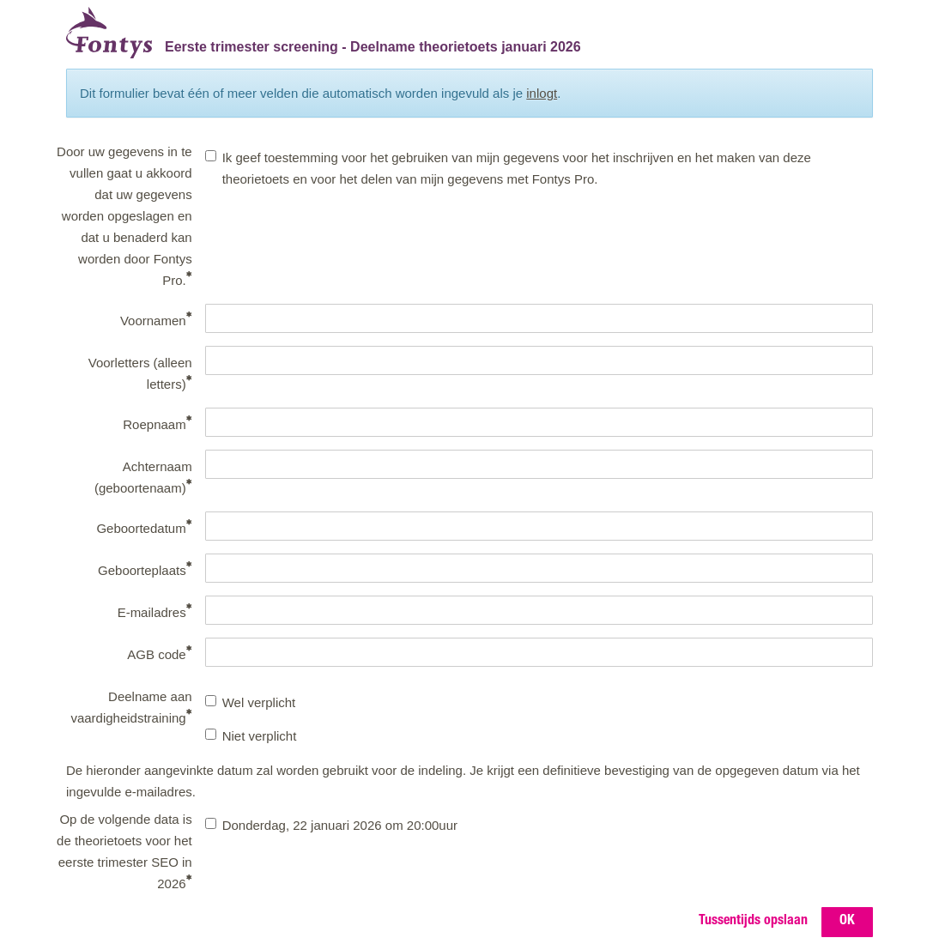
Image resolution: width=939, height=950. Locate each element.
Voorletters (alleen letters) (140, 373)
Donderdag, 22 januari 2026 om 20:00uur (331, 825)
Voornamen (156, 320)
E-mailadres (155, 611)
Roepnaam (157, 423)
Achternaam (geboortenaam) (143, 477)
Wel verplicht (250, 702)
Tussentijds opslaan (753, 922)
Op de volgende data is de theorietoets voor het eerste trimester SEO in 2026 (124, 851)
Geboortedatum (143, 527)
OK (847, 922)
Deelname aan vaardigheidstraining (130, 707)
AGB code (159, 653)
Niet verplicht (251, 736)
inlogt (541, 93)
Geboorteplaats (145, 569)
